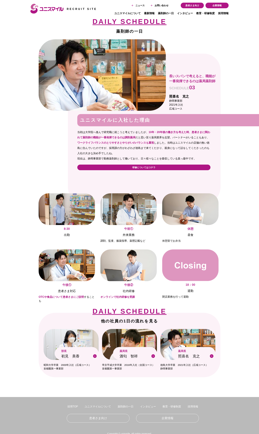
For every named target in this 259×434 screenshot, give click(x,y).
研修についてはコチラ (143, 167)
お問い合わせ (159, 5)
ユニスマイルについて (127, 13)
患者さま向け (192, 5)
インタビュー (185, 13)
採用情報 (223, 13)
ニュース (138, 5)
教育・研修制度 (205, 13)
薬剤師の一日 (166, 13)
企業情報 (217, 5)
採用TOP (72, 406)
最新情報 (149, 13)
